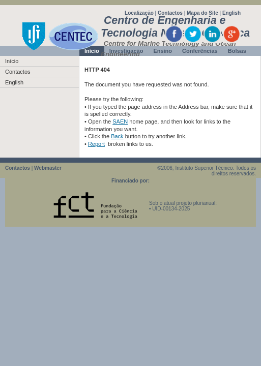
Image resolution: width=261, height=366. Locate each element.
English (231, 13)
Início (11, 61)
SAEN (120, 121)
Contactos (170, 13)
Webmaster (48, 168)
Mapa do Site (202, 13)
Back (117, 136)
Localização (139, 13)
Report (96, 144)
